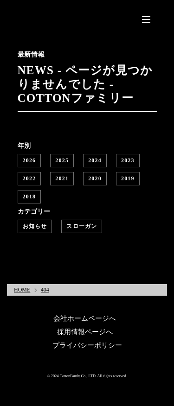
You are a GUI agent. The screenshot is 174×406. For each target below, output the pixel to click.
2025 (62, 160)
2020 (95, 178)
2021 (62, 178)
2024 (95, 160)
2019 (128, 178)
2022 (29, 178)
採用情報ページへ (85, 332)
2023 (128, 160)
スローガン (81, 226)
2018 (29, 196)
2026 (29, 160)
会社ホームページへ (84, 318)
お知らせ (35, 226)
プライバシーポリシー (87, 345)
